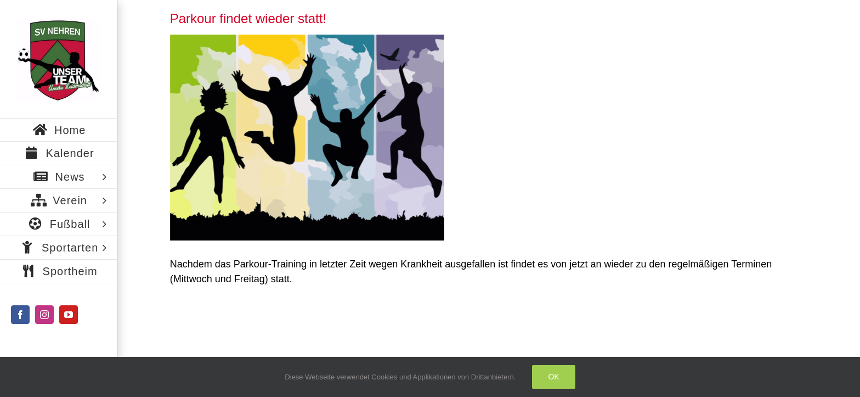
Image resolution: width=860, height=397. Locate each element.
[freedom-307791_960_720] (307, 138)
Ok (553, 376)
